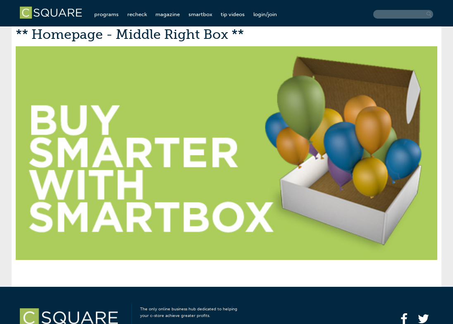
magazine (167, 14)
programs (106, 14)
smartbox (200, 14)
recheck (137, 14)
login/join (265, 14)
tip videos (233, 14)
